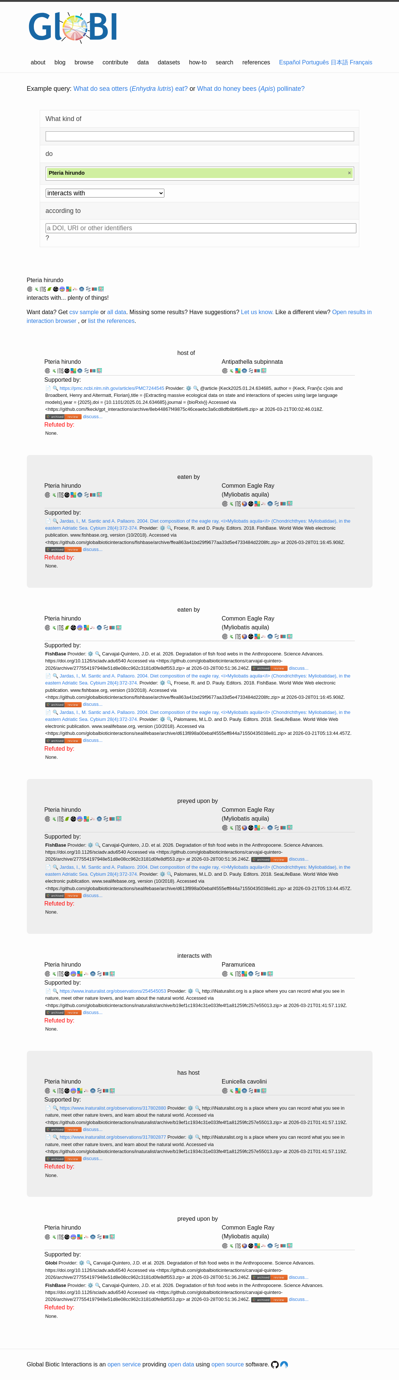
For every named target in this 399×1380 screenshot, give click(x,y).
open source (227, 1364)
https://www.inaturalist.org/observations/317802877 (113, 1137)
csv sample (84, 312)
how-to (198, 62)
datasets (169, 62)
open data (181, 1364)
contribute (115, 62)
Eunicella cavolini (244, 1081)
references (256, 62)
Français (361, 62)
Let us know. (257, 312)
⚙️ (189, 388)
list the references (111, 321)
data (143, 62)
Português (315, 62)
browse (84, 62)
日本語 (339, 62)
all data (117, 312)
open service (124, 1364)
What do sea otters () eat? (131, 88)
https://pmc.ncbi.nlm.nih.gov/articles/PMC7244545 (112, 388)
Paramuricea (238, 964)
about (38, 62)
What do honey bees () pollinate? (250, 88)
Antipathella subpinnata (252, 362)
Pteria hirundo (45, 280)
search (224, 62)
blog (59, 62)
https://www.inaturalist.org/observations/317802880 (113, 1108)
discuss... (92, 416)
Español (289, 62)
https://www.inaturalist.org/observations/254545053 (113, 991)
